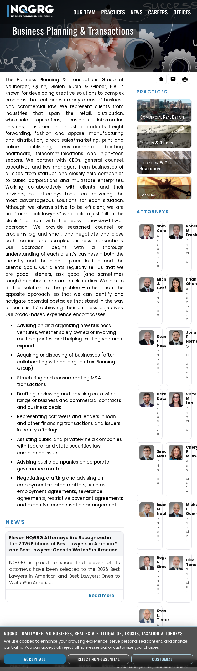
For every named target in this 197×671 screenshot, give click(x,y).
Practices (113, 12)
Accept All (34, 659)
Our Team (84, 12)
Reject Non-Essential (98, 659)
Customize (162, 659)
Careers (158, 12)
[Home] (161, 79)
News (136, 12)
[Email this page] (173, 79)
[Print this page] (185, 79)
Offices (182, 12)
